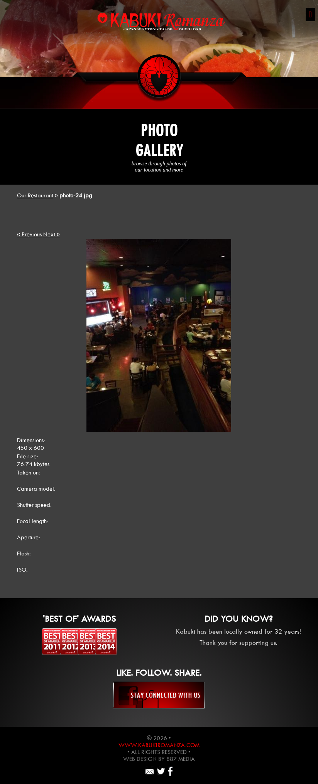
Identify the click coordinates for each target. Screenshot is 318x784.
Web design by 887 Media (159, 758)
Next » (51, 234)
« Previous (29, 234)
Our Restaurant (35, 195)
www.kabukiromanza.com (159, 745)
